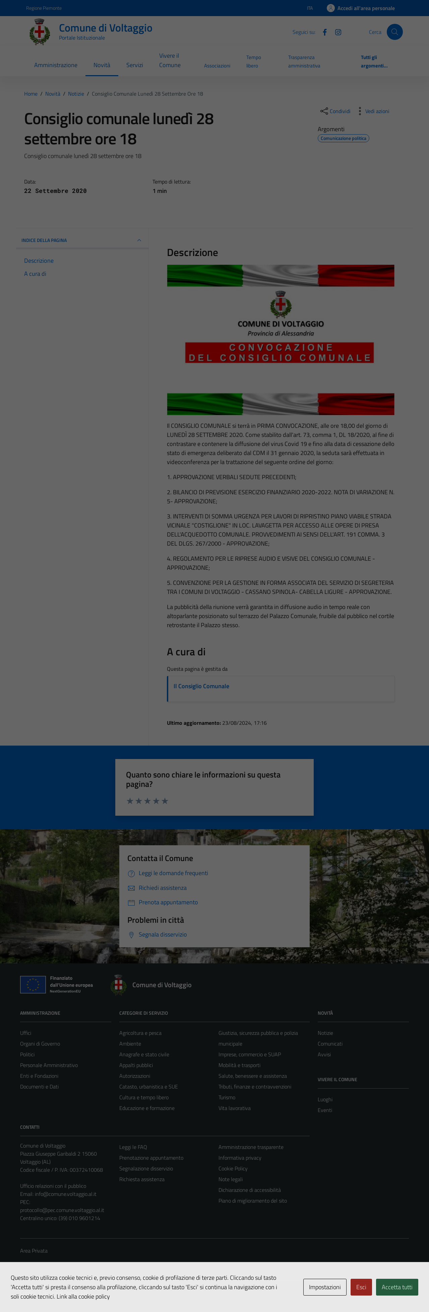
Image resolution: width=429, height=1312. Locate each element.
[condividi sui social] (335, 111)
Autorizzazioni (134, 1076)
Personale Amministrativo (49, 1065)
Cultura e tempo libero (144, 1097)
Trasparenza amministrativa (304, 61)
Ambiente (130, 1044)
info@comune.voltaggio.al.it (66, 1194)
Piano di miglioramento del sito (253, 1201)
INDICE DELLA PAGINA (82, 240)
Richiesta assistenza (142, 1179)
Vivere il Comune (170, 60)
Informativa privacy (240, 1158)
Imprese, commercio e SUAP (250, 1054)
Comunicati (330, 1044)
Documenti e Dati (39, 1086)
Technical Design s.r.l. (66, 1293)
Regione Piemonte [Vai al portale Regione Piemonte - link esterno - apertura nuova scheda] (44, 7)
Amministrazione (55, 64)
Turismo (227, 1097)
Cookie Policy (233, 1168)
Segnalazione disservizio (146, 1168)
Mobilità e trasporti (239, 1065)
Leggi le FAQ (133, 1147)
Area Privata (34, 1251)
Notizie (325, 1033)
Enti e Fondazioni (39, 1076)
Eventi (325, 1110)
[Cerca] (395, 32)
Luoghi (325, 1099)
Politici (27, 1054)
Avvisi (324, 1054)
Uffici (25, 1033)
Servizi (134, 64)
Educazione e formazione (147, 1108)
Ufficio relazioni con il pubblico (53, 1186)
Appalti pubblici (136, 1065)
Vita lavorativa (235, 1108)
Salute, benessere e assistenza (253, 1076)
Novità (102, 64)
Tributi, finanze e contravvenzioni (255, 1086)
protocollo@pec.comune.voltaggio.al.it (62, 1210)
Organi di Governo (40, 1044)
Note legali (231, 1179)
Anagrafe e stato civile (144, 1054)
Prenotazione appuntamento (151, 1158)
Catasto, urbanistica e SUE (148, 1086)
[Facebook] (322, 32)
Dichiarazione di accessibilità (250, 1190)
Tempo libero (253, 61)
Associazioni (217, 65)
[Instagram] (335, 32)
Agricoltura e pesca (140, 1033)
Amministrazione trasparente (251, 1147)
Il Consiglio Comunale (201, 686)
